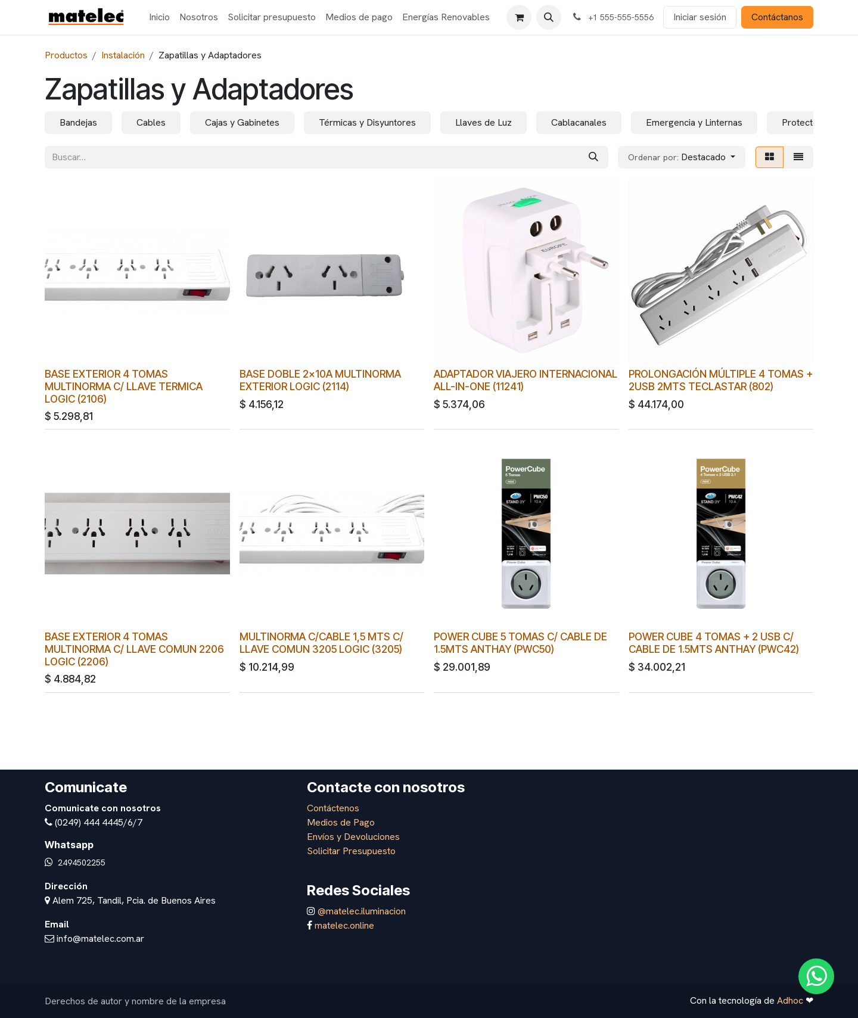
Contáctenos (333, 808)
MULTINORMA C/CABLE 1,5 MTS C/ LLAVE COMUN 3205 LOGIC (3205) (321, 642)
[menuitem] (159, 17)
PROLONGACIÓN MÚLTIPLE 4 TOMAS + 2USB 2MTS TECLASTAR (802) (721, 379)
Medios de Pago (341, 822)
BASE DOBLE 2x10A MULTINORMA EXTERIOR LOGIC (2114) (320, 379)
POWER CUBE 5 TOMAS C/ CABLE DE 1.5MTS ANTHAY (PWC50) (520, 642)
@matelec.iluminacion (360, 911)
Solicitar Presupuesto (351, 851)
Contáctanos (777, 17)
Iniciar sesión (699, 17)
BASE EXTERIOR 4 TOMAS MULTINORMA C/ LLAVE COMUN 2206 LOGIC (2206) (134, 649)
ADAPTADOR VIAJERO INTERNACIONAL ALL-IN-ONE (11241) (525, 379)
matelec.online (344, 925)
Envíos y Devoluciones (353, 836)
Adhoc (791, 1000)
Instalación (123, 55)
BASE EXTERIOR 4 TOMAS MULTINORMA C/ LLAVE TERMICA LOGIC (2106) (124, 385)
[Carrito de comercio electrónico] (518, 17)
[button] (548, 17)
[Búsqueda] (593, 157)
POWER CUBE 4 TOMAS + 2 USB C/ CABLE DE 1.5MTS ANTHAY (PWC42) (714, 642)
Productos (66, 55)
